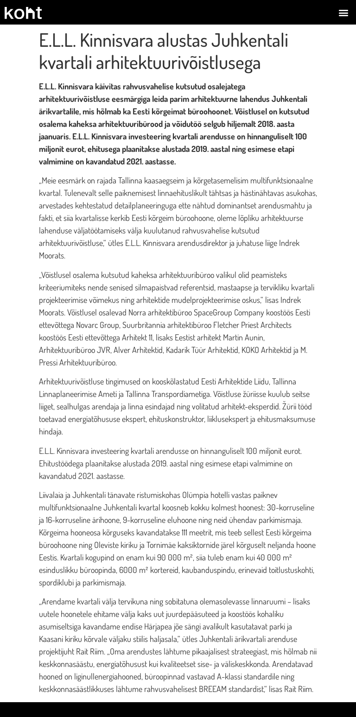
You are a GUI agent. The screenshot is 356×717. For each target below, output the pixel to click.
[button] (343, 12)
